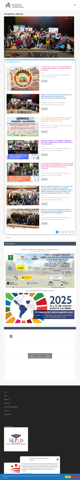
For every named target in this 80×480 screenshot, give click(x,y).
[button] (57, 459)
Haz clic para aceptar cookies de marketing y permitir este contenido (40, 356)
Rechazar (75, 477)
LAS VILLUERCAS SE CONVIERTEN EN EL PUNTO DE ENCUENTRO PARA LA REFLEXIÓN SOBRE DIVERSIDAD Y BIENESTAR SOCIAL (56, 119)
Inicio (5, 395)
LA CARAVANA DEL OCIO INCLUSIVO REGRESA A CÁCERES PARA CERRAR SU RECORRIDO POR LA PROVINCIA (56, 68)
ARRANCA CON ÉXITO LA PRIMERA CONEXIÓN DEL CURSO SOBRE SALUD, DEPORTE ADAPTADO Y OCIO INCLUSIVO (57, 142)
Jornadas (6, 399)
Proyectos (6, 403)
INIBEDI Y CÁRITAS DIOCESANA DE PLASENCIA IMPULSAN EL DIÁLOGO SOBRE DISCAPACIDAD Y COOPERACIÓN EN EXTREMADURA (56, 211)
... (66, 232)
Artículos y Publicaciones (10, 407)
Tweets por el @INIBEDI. (40, 355)
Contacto (6, 410)
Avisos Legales (7, 414)
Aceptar (67, 477)
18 (69, 232)
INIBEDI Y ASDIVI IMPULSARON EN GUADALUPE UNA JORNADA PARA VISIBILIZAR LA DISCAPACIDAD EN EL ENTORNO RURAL (56, 96)
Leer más (44, 81)
